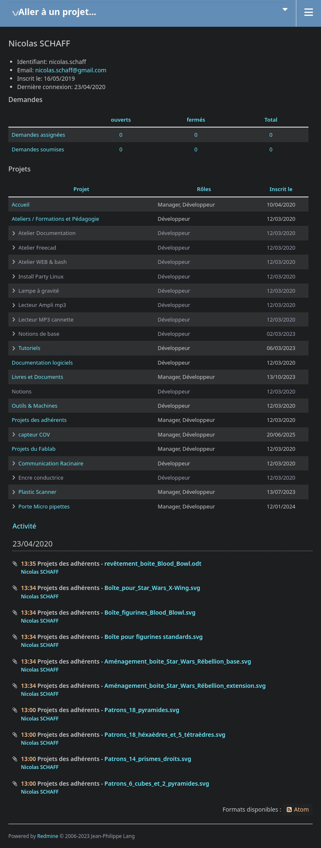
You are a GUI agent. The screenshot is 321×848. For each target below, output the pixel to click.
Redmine (47, 836)
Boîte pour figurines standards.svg (153, 637)
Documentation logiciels (42, 362)
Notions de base (38, 333)
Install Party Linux (41, 276)
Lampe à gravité (38, 290)
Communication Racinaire (50, 463)
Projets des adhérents (39, 420)
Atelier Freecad (37, 247)
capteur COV (34, 434)
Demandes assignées (38, 134)
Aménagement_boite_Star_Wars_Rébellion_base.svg (177, 661)
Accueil (20, 204)
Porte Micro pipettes (44, 506)
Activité (24, 526)
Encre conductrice (41, 477)
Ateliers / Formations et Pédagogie (55, 218)
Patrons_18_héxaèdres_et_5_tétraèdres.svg (165, 734)
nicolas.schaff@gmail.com (70, 70)
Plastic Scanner (37, 492)
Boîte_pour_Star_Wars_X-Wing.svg (152, 588)
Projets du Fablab (34, 448)
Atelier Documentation (47, 233)
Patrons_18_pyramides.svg (141, 710)
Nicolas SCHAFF (40, 571)
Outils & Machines (34, 405)
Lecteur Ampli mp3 (42, 305)
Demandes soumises (38, 149)
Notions (21, 391)
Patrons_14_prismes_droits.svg (147, 759)
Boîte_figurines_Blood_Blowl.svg (150, 612)
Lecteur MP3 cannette (46, 319)
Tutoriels (29, 348)
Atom (301, 809)
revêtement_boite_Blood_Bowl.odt (152, 563)
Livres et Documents (37, 377)
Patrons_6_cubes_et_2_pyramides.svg (156, 783)
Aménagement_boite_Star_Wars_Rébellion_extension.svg (185, 686)
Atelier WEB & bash (42, 262)
